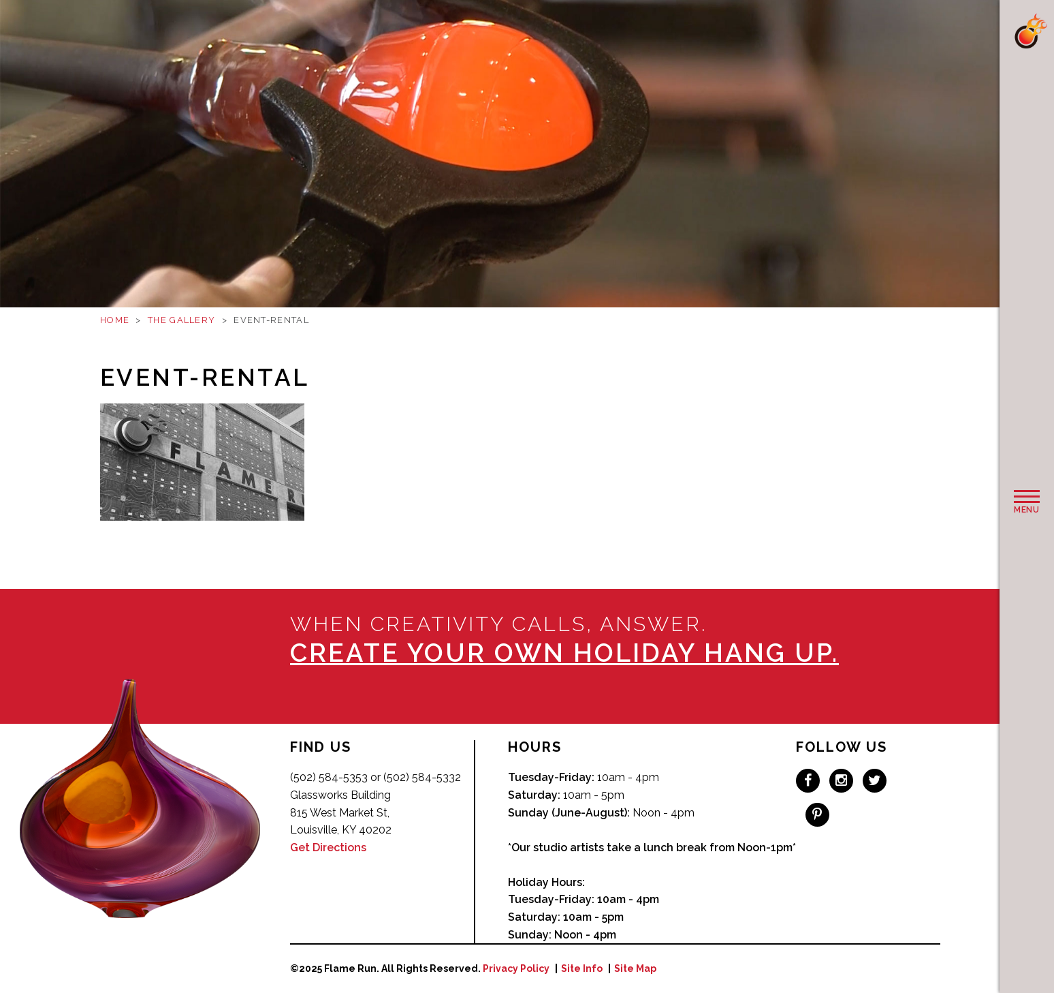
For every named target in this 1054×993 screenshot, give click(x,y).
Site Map (635, 968)
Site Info (582, 968)
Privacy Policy (516, 968)
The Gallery (181, 320)
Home (114, 320)
